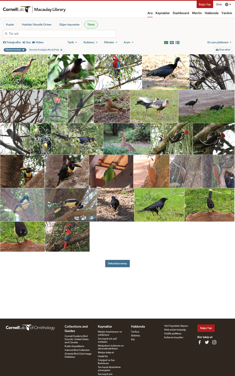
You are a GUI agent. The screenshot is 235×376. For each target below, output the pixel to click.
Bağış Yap (205, 4)
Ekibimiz (135, 335)
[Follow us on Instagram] (214, 342)
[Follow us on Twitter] (207, 342)
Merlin (197, 13)
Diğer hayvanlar (69, 24)
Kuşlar (10, 24)
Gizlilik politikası (172, 333)
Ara (150, 13)
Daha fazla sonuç (117, 263)
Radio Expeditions (74, 346)
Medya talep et (106, 352)
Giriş (219, 4)
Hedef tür (103, 356)
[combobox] (62, 33)
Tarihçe (135, 332)
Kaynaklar (163, 13)
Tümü (91, 24)
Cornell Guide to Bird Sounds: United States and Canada (77, 339)
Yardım (226, 13)
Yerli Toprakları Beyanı (176, 326)
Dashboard (181, 13)
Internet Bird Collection (77, 350)
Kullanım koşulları (173, 337)
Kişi (133, 339)
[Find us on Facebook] (199, 342)
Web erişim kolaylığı (175, 329)
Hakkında (211, 13)
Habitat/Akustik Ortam (37, 24)
